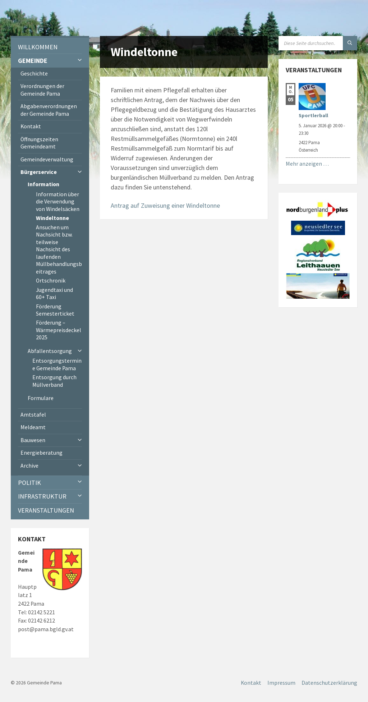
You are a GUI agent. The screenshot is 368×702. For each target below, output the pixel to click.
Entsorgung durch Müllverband (54, 381)
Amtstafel (33, 414)
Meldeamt (33, 427)
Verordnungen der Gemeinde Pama (42, 90)
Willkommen (38, 47)
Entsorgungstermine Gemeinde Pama (57, 364)
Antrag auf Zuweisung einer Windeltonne (165, 205)
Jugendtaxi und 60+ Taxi (54, 293)
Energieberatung (41, 452)
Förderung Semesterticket (55, 310)
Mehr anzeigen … (307, 163)
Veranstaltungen (46, 510)
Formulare (41, 398)
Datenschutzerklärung (329, 682)
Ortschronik (50, 280)
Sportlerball (313, 115)
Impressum (281, 682)
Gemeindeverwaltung (46, 159)
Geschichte (34, 73)
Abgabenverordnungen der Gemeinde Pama (48, 110)
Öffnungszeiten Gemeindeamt (39, 143)
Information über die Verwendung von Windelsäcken (57, 201)
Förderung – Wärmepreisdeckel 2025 (58, 330)
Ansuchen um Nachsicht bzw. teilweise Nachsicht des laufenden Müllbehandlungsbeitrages (59, 249)
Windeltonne (52, 218)
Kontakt (30, 126)
